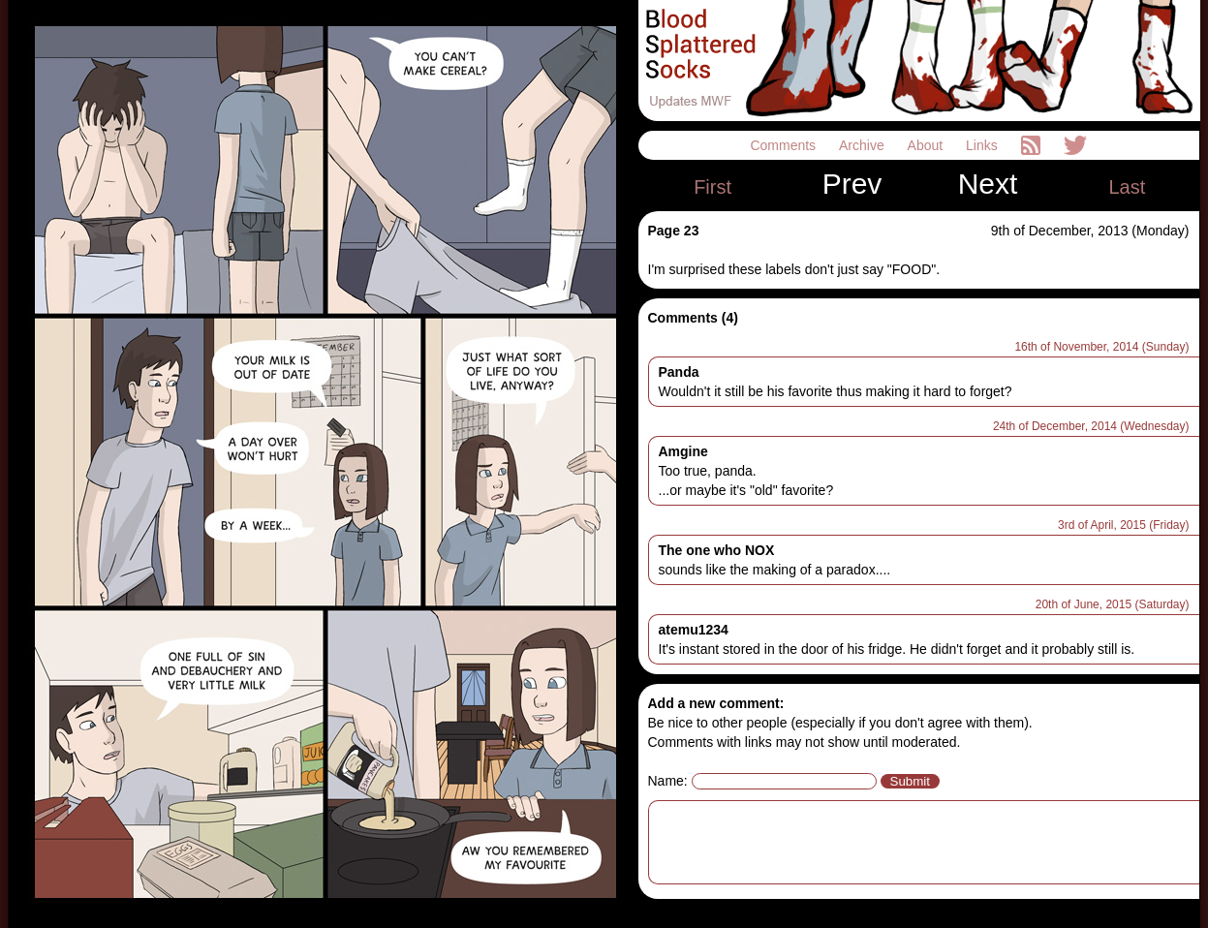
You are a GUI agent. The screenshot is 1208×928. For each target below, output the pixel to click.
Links (984, 145)
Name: (668, 781)
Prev (852, 184)
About (927, 145)
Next (988, 184)
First (712, 187)
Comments (785, 145)
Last (1126, 187)
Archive (863, 145)
